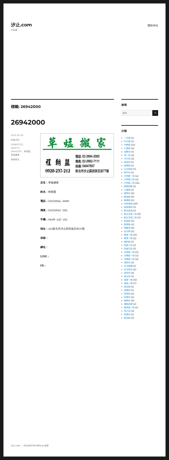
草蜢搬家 (15, 154)
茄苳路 (127, 293)
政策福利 (128, 207)
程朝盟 (27, 151)
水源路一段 (129, 252)
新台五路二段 (130, 217)
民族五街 (15, 139)
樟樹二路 (128, 238)
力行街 (127, 158)
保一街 (127, 155)
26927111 (15, 148)
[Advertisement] (85, 75)
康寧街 (127, 193)
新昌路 (127, 221)
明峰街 (127, 227)
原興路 (127, 165)
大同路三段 (129, 179)
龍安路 (127, 317)
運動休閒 (128, 304)
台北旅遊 (128, 169)
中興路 (127, 144)
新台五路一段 (130, 214)
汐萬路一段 (129, 255)
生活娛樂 (128, 266)
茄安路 (127, 286)
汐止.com (21, 25)
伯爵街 (127, 151)
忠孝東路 (128, 203)
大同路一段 (129, 176)
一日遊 (127, 137)
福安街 (127, 272)
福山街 (127, 276)
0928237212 (17, 144)
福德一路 (128, 279)
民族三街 (128, 245)
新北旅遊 (128, 210)
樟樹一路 (128, 234)
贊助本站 (153, 25)
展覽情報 (128, 186)
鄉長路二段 (129, 307)
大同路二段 (129, 182)
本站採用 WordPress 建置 (36, 445)
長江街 (127, 311)
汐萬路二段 (129, 259)
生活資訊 (128, 269)
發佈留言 (15, 159)
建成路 (127, 196)
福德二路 (128, 283)
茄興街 (127, 290)
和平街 (127, 172)
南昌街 (127, 162)
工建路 (127, 189)
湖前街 (127, 262)
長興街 (127, 314)
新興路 (127, 224)
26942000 (28, 122)
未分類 (127, 231)
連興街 (127, 300)
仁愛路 (127, 148)
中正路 (127, 141)
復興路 (127, 200)
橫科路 (127, 241)
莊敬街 (127, 297)
